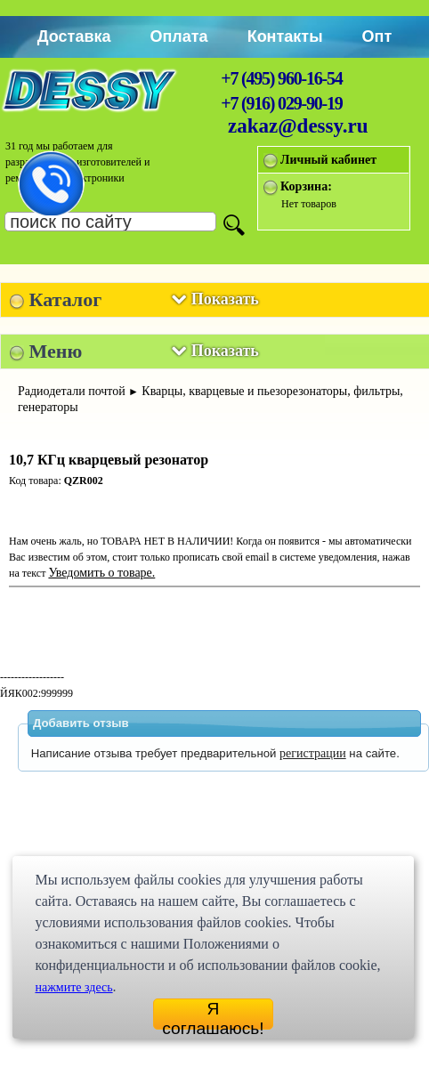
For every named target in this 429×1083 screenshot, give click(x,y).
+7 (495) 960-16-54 (281, 78)
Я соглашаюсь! (212, 1014)
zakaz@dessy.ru (298, 126)
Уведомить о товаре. (101, 572)
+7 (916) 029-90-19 (281, 103)
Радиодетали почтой (71, 391)
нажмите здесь (73, 987)
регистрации (312, 753)
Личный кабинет (328, 159)
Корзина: (306, 186)
